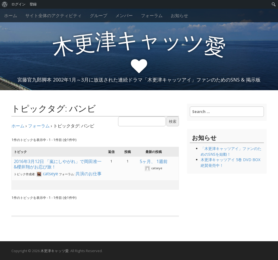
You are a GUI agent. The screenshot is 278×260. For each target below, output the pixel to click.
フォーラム (152, 15)
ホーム (10, 15)
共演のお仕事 (88, 174)
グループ (98, 15)
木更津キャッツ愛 (54, 250)
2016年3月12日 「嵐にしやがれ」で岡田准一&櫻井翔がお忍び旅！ (58, 164)
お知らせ (179, 15)
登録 (33, 4)
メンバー (124, 15)
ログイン (18, 4)
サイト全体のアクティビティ (53, 15)
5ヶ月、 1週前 (154, 161)
